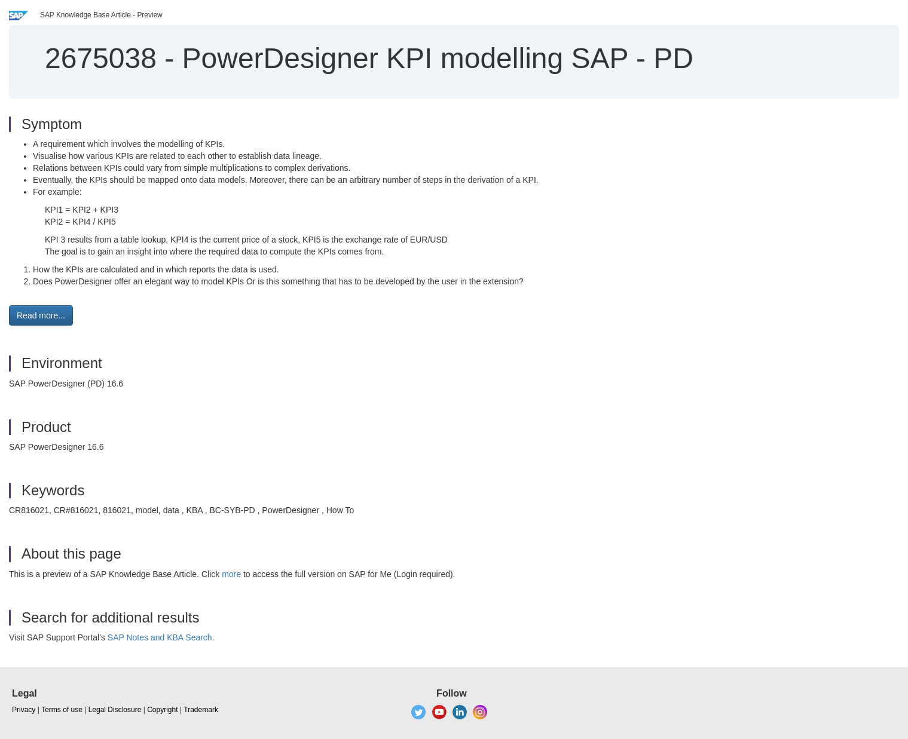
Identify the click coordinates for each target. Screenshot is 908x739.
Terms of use (61, 710)
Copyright (162, 710)
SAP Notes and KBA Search (160, 637)
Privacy (23, 710)
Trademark (201, 710)
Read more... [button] (41, 315)
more (231, 574)
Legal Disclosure (115, 710)
